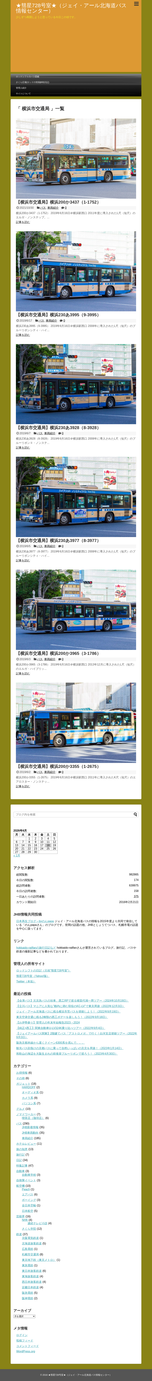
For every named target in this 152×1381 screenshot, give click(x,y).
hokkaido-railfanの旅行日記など (36, 947)
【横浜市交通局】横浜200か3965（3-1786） (58, 653)
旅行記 (20, 1154)
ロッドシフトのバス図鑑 (27, 76)
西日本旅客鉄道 (32, 1281)
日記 (19, 1160)
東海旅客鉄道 (30, 1276)
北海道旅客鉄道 (32, 1243)
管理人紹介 (21, 88)
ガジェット (23, 1083)
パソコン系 (29, 1103)
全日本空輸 (29, 1205)
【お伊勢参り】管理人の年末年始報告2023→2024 (48, 1022)
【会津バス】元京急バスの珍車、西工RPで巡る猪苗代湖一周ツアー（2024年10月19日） (72, 1000)
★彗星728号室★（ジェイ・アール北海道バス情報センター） (71, 8)
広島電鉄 (27, 1248)
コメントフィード (27, 1346)
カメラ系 (27, 1097)
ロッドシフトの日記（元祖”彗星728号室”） (43, 970)
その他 (20, 1078)
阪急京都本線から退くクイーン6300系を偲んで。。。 (50, 1042)
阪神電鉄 (27, 1298)
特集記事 (22, 1165)
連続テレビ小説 (37, 1223)
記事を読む (23, 222)
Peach (26, 1189)
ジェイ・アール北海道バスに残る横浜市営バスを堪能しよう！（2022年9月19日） (68, 1011)
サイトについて (23, 93)
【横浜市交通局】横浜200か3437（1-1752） (58, 202)
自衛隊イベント (26, 1180)
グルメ (20, 1108)
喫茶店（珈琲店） (33, 1118)
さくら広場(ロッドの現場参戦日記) (32, 82)
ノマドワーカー (26, 1114)
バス (43, 207)
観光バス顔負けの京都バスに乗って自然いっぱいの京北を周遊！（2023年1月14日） (69, 1048)
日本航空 (27, 1210)
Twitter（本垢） (26, 981)
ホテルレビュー (26, 1143)
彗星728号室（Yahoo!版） (32, 976)
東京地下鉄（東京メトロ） (39, 1259)
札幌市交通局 (30, 1254)
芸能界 (20, 1216)
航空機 (20, 1185)
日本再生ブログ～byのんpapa (35, 921)
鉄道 (19, 1234)
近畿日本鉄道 (30, 1287)
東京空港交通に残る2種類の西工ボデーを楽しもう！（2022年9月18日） (62, 1017)
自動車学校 (29, 1174)
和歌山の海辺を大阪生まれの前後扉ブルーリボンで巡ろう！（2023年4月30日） (67, 1053)
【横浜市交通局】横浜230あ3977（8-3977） (58, 540)
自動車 (20, 1171)
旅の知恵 (22, 1149)
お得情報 (22, 1072)
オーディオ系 (30, 1092)
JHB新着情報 (30, 1127)
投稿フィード (24, 1340)
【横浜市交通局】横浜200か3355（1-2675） (58, 766)
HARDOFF (29, 1087)
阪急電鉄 (27, 1292)
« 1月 (16, 855)
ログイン (22, 1335)
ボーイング (29, 1199)
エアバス (27, 1194)
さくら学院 (29, 1228)
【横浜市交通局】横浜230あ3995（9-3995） (58, 314)
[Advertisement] (76, 47)
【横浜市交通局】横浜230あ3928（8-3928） (58, 427)
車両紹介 (53, 207)
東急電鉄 (27, 1265)
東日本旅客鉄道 (32, 1270)
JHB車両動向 (30, 1132)
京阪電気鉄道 (30, 1237)
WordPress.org (25, 1351)
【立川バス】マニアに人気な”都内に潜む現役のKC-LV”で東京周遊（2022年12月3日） (70, 1006)
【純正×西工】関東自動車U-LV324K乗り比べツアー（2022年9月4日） (60, 1028)
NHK (25, 1219)
